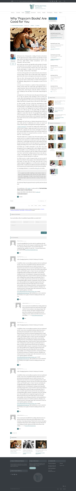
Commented (53, 20)
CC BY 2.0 (38, 192)
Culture (27, 12)
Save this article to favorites (22, 193)
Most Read (52, 18)
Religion (63, 117)
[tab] (53, 18)
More (60, 12)
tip (37, 168)
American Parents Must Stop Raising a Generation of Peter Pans (57, 46)
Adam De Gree (52, 140)
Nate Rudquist (53, 166)
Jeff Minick (32, 25)
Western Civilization (38, 453)
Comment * (28, 227)
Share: (11, 200)
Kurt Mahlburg (61, 132)
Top (63, 486)
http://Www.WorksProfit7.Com (31, 249)
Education (33, 12)
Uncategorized (21, 25)
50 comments (37, 25)
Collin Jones (62, 140)
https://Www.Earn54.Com (37, 315)
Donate (18, 12)
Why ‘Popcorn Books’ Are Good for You (28, 20)
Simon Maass (61, 166)
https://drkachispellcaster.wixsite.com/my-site (26, 291)
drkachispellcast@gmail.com (23, 293)
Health (43, 12)
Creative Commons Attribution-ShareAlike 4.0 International (27, 210)
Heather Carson (62, 149)
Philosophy (49, 12)
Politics (55, 12)
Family (39, 12)
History (59, 59)
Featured (15, 25)
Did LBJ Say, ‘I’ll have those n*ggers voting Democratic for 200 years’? (57, 88)
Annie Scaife (54, 175)
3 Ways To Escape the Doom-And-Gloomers (25, 1)
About (12, 12)
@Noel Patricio (32, 303)
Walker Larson (52, 132)
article (29, 188)
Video (23, 12)
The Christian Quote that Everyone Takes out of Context (56, 78)
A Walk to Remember (21, 126)
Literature (18, 25)
